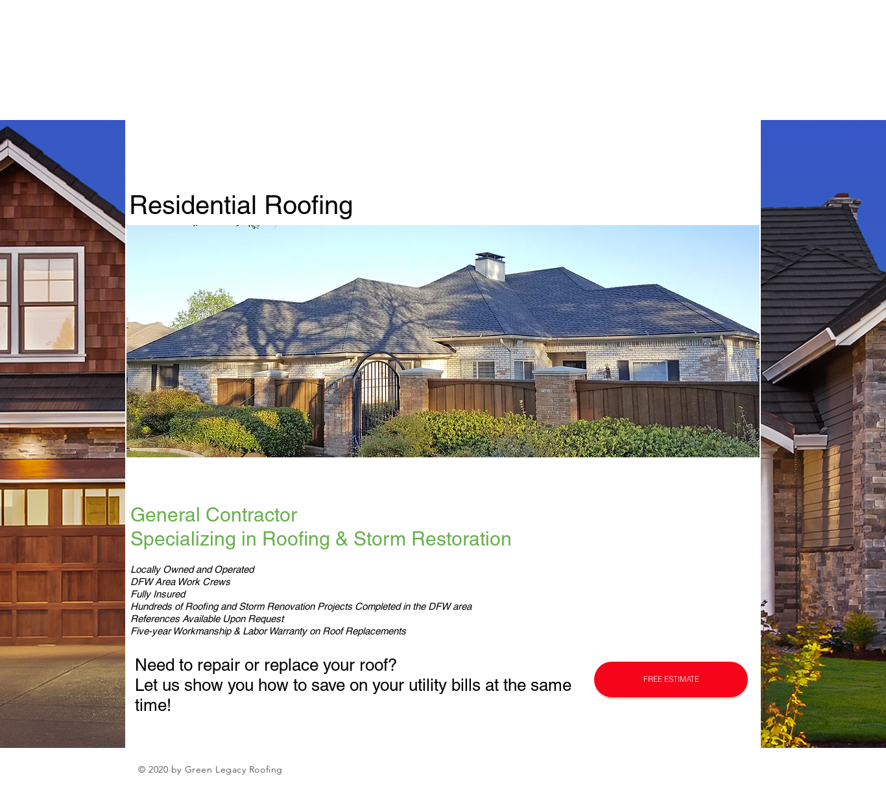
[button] (671, 679)
